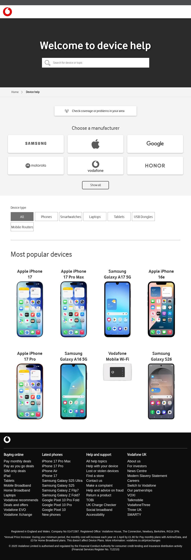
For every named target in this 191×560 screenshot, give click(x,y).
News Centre (137, 471)
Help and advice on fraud (104, 490)
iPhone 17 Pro (52, 466)
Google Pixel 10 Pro (57, 505)
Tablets (119, 217)
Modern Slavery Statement (147, 476)
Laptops (95, 217)
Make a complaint (99, 485)
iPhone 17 (49, 476)
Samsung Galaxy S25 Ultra (62, 481)
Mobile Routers (22, 227)
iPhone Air (49, 471)
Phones (46, 217)
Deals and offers (16, 505)
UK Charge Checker (101, 505)
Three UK (134, 510)
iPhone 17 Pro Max (56, 461)
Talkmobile (135, 500)
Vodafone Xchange (18, 515)
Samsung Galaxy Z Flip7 (60, 490)
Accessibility (95, 515)
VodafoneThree (138, 505)
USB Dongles (143, 217)
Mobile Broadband (17, 485)
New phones (51, 515)
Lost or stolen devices (102, 471)
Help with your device (102, 466)
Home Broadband (17, 490)
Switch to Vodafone (141, 485)
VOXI (131, 495)
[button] (95, 111)
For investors (137, 466)
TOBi (90, 500)
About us (133, 461)
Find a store (95, 476)
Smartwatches (70, 217)
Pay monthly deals (17, 461)
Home (15, 92)
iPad (7, 476)
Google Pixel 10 (54, 510)
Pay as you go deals (19, 466)
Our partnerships (139, 490)
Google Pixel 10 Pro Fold (60, 500)
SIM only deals (15, 471)
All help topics (96, 461)
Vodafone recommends (21, 500)
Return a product (98, 495)
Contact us (94, 481)
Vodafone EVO (15, 510)
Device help (33, 92)
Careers (133, 481)
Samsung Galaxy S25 (58, 485)
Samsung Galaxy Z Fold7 (61, 495)
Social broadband (99, 510)
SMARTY (134, 515)
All (22, 217)
